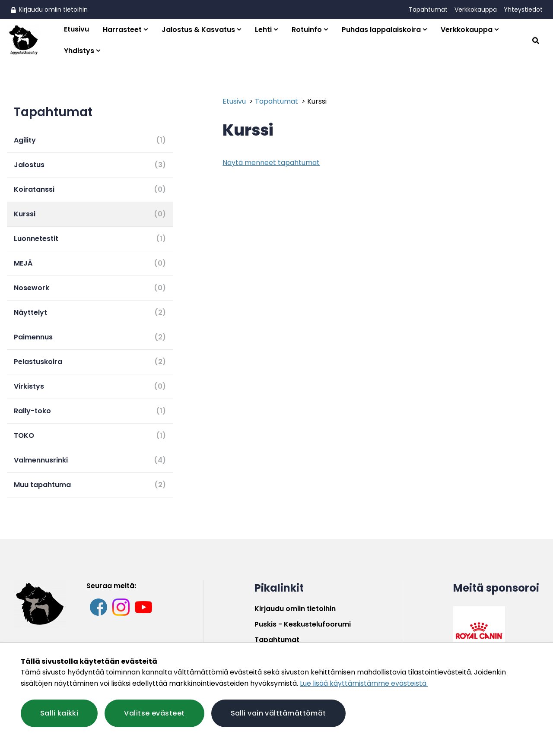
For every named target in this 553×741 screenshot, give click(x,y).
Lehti (263, 30)
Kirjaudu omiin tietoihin (49, 9)
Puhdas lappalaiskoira (381, 30)
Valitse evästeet (154, 713)
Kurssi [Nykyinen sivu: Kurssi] (317, 101)
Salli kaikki (59, 713)
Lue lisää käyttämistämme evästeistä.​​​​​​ (364, 683)
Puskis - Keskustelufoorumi (302, 624)
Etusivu (76, 29)
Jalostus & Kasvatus (198, 30)
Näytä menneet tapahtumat (271, 163)
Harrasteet (122, 30)
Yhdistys (79, 51)
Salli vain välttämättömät (278, 713)
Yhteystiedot (523, 9)
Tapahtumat (428, 9)
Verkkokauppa (475, 9)
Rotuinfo (307, 30)
